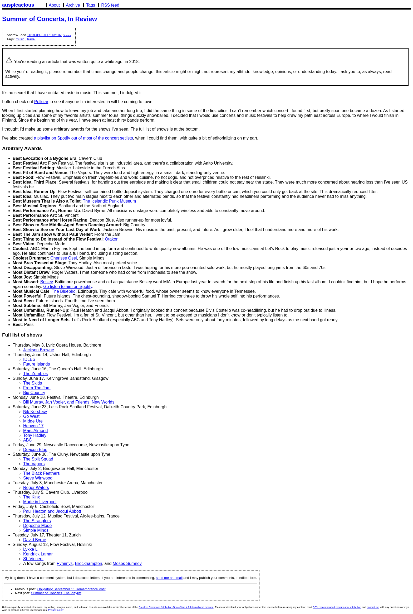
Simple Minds (35, 530)
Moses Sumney (127, 563)
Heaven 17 (33, 426)
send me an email (169, 578)
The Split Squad (38, 459)
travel (31, 39)
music (20, 39)
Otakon (112, 239)
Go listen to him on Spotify (67, 286)
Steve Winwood (37, 478)
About (54, 5)
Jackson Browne (38, 350)
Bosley (46, 282)
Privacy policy (56, 609)
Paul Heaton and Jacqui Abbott (52, 511)
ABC (27, 440)
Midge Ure (33, 421)
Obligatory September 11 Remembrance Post (71, 589)
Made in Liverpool (39, 502)
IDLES (29, 359)
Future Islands (36, 364)
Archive (73, 5)
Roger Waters (36, 487)
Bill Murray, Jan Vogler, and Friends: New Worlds (68, 402)
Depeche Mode (37, 525)
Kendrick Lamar (38, 554)
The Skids (32, 383)
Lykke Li (30, 549)
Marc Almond (35, 430)
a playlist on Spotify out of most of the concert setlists (83, 138)
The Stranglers (37, 521)
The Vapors (34, 464)
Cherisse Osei (63, 258)
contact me (373, 607)
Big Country (34, 392)
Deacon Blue (35, 449)
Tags (90, 5)
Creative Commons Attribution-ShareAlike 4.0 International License (176, 607)
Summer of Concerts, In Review (49, 18)
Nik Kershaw (35, 411)
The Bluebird (64, 291)
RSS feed (110, 5)
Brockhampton (88, 563)
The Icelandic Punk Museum (109, 201)
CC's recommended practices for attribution (337, 607)
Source (67, 35)
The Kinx (31, 497)
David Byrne (34, 540)
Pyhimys (64, 563)
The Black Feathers (41, 473)
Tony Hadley (34, 435)
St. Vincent (33, 559)
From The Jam (37, 388)
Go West (31, 416)
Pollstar (41, 101)
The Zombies (35, 373)
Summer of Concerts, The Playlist (56, 593)
